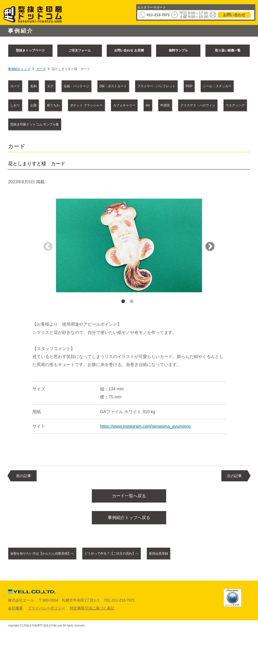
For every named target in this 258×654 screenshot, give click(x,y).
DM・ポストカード (113, 86)
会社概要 (15, 611)
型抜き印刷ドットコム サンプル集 (34, 124)
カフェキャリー (124, 105)
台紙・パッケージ (76, 86)
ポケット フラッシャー (86, 105)
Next (210, 247)
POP (189, 86)
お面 (33, 105)
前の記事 (23, 476)
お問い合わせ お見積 (129, 50)
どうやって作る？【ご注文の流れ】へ (111, 557)
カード (41, 69)
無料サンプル (178, 50)
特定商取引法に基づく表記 (92, 611)
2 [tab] (131, 301)
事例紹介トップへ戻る (129, 520)
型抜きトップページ (30, 50)
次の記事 (234, 476)
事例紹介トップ (19, 69)
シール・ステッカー (217, 86)
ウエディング (235, 105)
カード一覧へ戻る (129, 496)
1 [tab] (123, 301)
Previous (48, 247)
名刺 (33, 86)
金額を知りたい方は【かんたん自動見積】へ (42, 557)
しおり (15, 105)
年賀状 (165, 105)
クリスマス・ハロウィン (197, 105)
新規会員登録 (158, 557)
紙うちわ (53, 105)
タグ (50, 86)
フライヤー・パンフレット (156, 86)
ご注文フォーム (79, 50)
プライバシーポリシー (46, 611)
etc (148, 105)
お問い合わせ (234, 15)
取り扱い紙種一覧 (227, 50)
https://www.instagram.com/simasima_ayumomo (145, 426)
